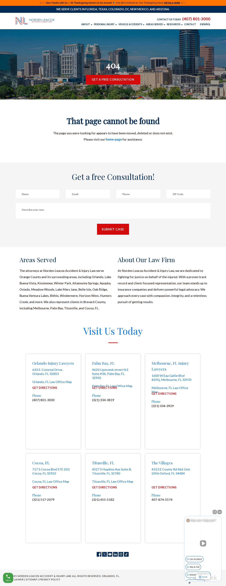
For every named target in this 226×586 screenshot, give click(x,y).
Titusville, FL (103, 462)
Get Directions (44, 387)
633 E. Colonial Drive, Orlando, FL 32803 (47, 372)
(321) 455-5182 (103, 499)
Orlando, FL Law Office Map (52, 382)
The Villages (162, 462)
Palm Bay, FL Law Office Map (112, 386)
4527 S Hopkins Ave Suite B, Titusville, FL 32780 (111, 471)
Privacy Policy (49, 579)
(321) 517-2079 (43, 499)
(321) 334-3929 (163, 406)
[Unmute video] (203, 543)
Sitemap (31, 579)
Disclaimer (16, 579)
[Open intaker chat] (189, 582)
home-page (114, 139)
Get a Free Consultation (113, 79)
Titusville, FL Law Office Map (112, 481)
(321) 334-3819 (103, 400)
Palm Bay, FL (103, 363)
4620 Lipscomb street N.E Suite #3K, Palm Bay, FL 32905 (110, 374)
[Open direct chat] (215, 512)
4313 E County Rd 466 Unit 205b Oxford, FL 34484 (171, 471)
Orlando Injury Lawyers (53, 363)
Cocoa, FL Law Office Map (50, 481)
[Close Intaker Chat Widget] (219, 512)
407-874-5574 (162, 499)
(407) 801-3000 (196, 18)
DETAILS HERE (172, 3)
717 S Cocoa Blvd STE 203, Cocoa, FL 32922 (51, 471)
